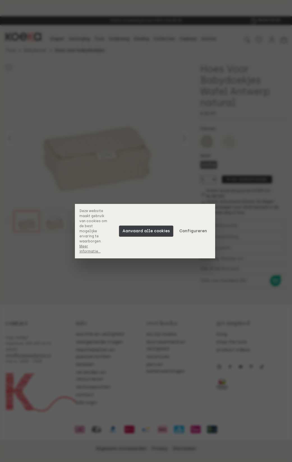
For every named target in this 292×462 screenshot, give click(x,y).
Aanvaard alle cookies (147, 231)
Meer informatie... (91, 248)
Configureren (194, 231)
